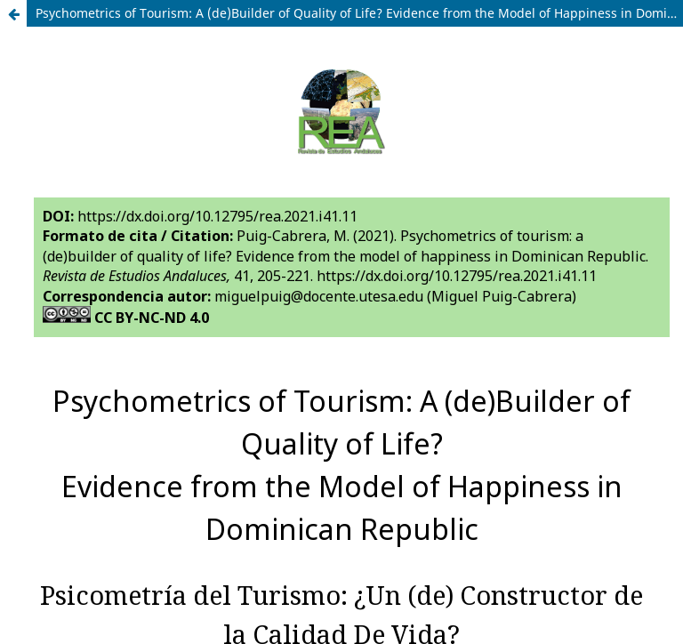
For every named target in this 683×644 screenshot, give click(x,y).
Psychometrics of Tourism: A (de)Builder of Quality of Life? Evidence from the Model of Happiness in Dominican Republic (359, 12)
